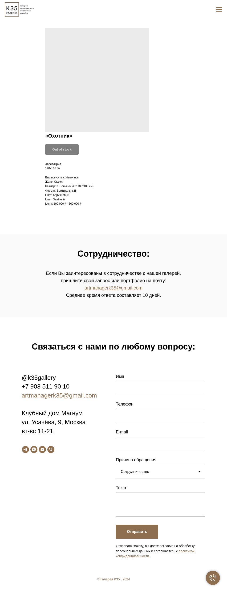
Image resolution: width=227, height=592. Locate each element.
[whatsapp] (33, 449)
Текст (121, 487)
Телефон (125, 404)
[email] (42, 449)
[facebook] (199, 581)
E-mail (122, 432)
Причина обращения (136, 460)
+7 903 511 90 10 (45, 386)
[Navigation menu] (219, 9)
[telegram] (25, 449)
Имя (120, 376)
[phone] (50, 449)
